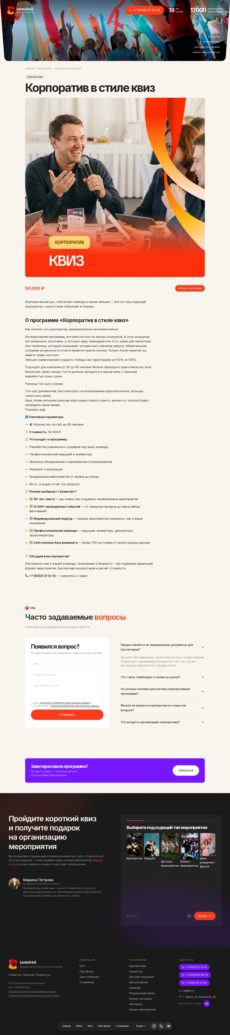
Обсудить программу (190, 288)
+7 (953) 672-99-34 (195, 974)
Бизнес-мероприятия (207, 52)
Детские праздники (208, 47)
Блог (90, 1026)
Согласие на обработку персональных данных (34, 995)
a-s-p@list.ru (186, 990)
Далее (204, 916)
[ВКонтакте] (206, 1003)
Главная (29, 68)
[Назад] (189, 916)
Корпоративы (212, 42)
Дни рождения (138, 982)
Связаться (185, 770)
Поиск (79, 1026)
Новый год (135, 971)
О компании (122, 1026)
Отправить (67, 715)
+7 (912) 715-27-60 (194, 982)
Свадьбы (215, 36)
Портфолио (104, 1026)
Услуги (141, 1026)
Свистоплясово (89, 976)
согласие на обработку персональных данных (65, 703)
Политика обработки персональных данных (32, 991)
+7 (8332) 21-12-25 (144, 10)
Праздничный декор (142, 993)
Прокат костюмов (140, 998)
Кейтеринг (135, 1004)
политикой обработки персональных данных (75, 706)
